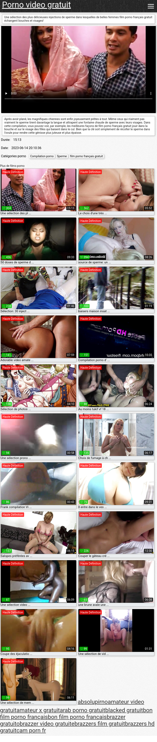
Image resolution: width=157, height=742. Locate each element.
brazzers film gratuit (99, 723)
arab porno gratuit (82, 710)
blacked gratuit (124, 710)
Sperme (62, 156)
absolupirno (93, 701)
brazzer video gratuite (47, 723)
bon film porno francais (77, 717)
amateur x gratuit (38, 710)
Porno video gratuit (36, 5)
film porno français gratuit (86, 156)
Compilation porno (42, 156)
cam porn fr (31, 730)
